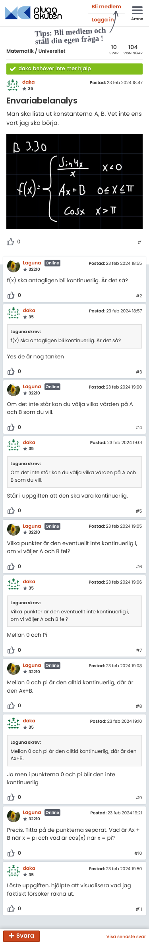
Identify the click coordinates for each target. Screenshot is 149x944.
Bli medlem (106, 6)
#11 (138, 909)
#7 (139, 650)
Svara (25, 936)
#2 (139, 296)
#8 (139, 706)
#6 (138, 567)
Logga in (103, 19)
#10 (138, 853)
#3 (139, 372)
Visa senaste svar (126, 936)
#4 (139, 428)
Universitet (52, 51)
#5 (139, 511)
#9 (139, 798)
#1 (140, 242)
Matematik (20, 51)
